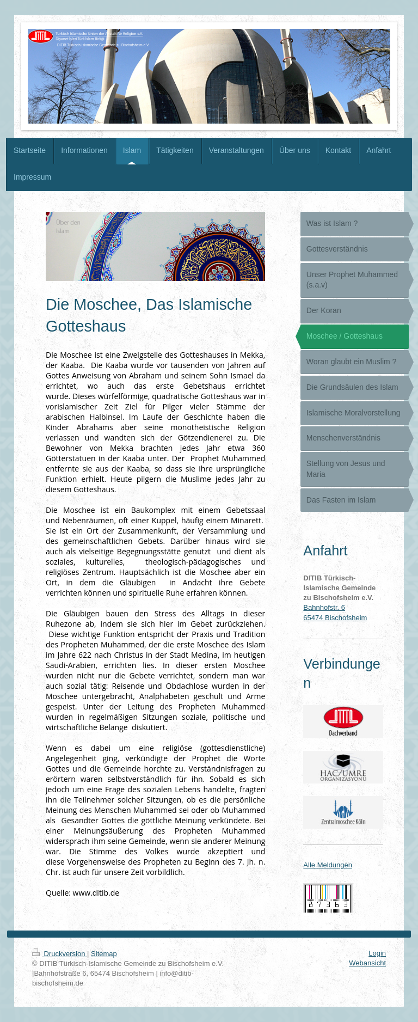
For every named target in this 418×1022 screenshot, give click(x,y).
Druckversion (59, 954)
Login (377, 953)
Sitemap (104, 954)
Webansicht (367, 963)
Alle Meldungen (327, 865)
